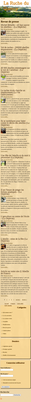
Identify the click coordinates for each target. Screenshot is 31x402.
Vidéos (4, 333)
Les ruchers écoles (7, 318)
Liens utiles (20, 303)
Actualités (5, 321)
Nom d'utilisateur (5, 367)
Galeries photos (7, 330)
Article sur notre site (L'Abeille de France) (15, 272)
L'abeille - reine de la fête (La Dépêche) (14, 240)
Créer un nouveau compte (9, 379)
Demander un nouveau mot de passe (12, 382)
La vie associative (7, 315)
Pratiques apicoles (7, 349)
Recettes (5, 352)
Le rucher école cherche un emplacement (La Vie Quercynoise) (13, 92)
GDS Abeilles (8, 305)
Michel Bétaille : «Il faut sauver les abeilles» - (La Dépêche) (15, 26)
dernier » (24, 299)
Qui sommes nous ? (7, 312)
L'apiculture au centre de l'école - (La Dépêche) (15, 217)
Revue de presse (8, 29)
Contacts (13, 303)
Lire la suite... (4, 43)
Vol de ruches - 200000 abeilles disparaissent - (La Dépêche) (15, 48)
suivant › (18, 299)
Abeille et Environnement (9, 355)
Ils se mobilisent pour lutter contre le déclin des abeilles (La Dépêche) (15, 123)
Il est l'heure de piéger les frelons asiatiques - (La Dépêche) (12, 192)
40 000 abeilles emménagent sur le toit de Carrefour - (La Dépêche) (15, 70)
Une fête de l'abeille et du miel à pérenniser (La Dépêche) (15, 156)
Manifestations (6, 324)
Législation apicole (7, 346)
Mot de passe (4, 373)
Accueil (3, 18)
